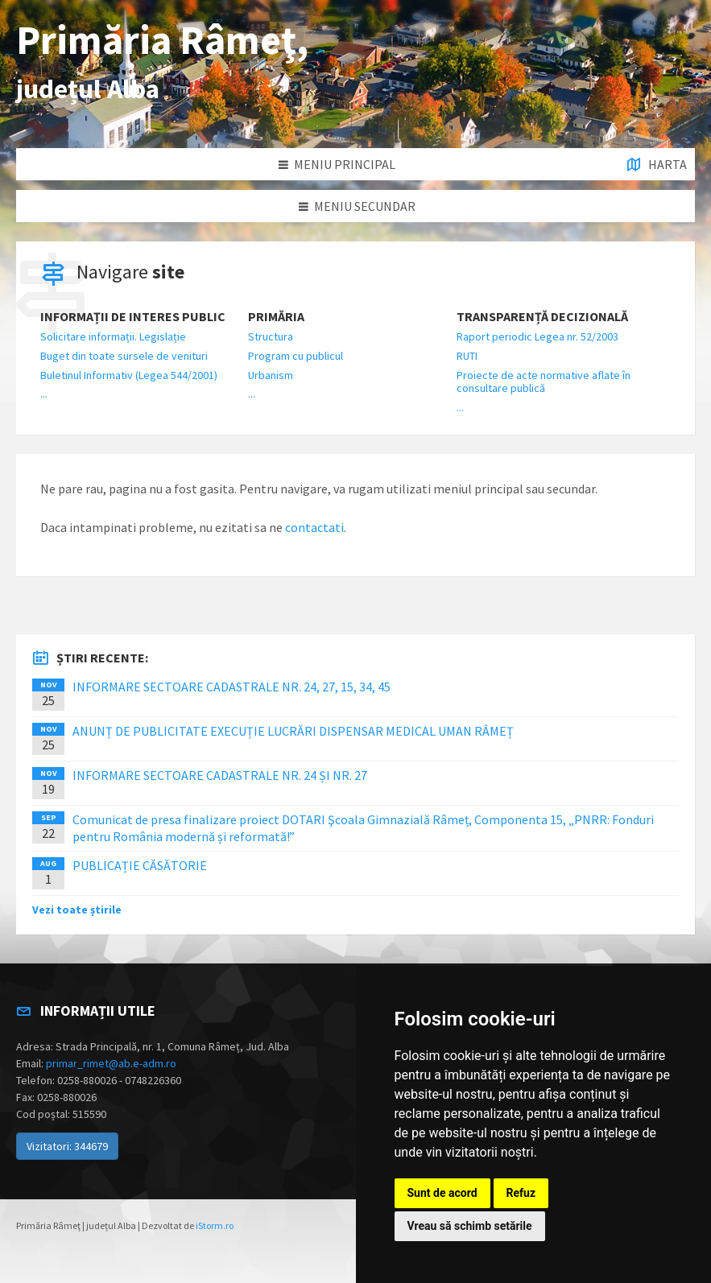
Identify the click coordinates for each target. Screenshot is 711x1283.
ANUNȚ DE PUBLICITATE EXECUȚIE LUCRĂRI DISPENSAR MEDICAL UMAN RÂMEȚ (293, 731)
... (44, 393)
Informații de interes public (132, 316)
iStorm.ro (215, 1225)
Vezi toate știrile (77, 909)
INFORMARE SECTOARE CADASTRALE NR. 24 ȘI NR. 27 (219, 775)
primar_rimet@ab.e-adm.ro (111, 1063)
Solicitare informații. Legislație (113, 336)
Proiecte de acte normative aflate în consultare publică (543, 382)
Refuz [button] (521, 1192)
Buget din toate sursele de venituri (124, 356)
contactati (314, 527)
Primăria (276, 316)
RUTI (467, 356)
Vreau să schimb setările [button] (469, 1225)
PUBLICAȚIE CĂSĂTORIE (139, 865)
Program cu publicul (295, 356)
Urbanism (270, 375)
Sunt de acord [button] (442, 1192)
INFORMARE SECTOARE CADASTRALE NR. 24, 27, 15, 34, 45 (231, 687)
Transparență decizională (542, 316)
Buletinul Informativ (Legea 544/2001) (128, 375)
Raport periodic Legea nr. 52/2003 (537, 336)
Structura (270, 336)
